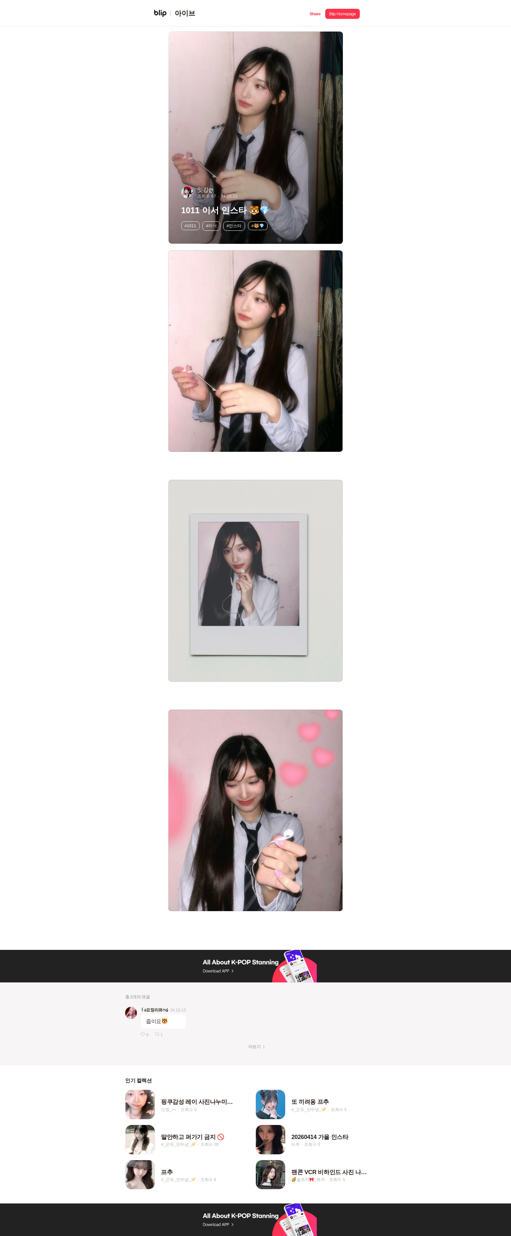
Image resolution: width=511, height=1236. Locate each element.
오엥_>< (168, 1109)
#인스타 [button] (233, 225)
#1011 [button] (190, 225)
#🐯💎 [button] (257, 225)
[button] (315, 13)
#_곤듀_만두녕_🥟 (308, 1109)
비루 (295, 1144)
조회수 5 (339, 1109)
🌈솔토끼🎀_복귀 (308, 1179)
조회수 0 (189, 1109)
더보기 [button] (254, 1046)
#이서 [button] (211, 225)
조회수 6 (208, 1179)
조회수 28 (209, 1144)
